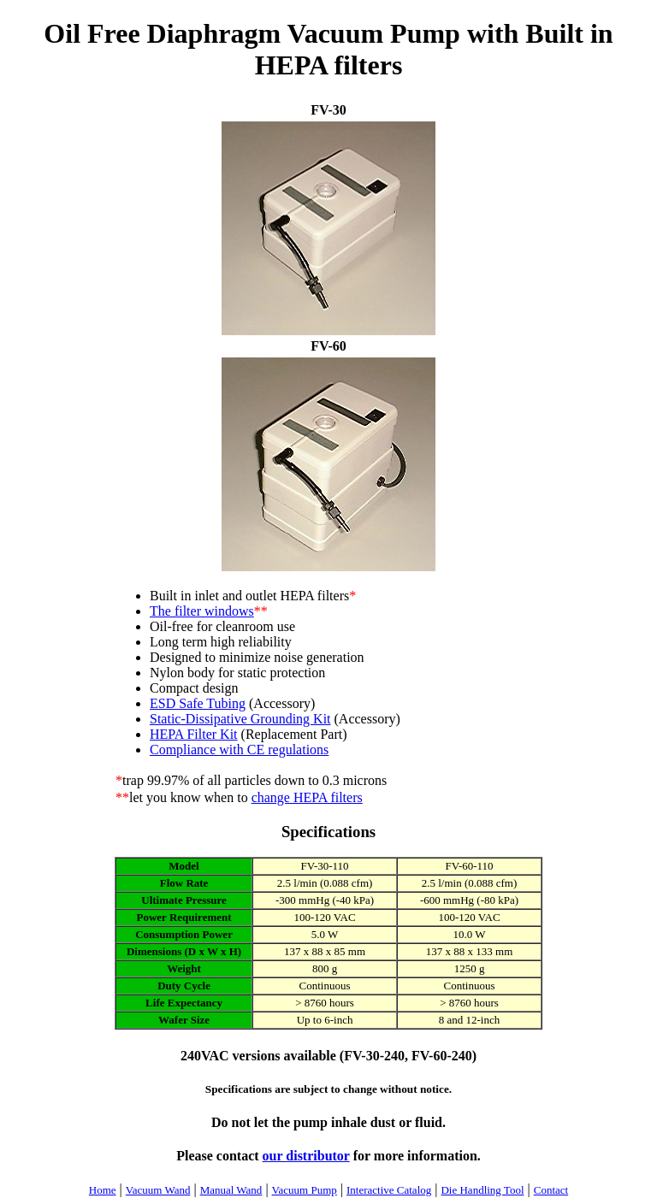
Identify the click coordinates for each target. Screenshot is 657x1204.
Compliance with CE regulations (239, 749)
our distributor (306, 1155)
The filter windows (202, 611)
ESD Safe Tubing (198, 703)
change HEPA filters (307, 797)
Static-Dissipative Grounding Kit (240, 718)
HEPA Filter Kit (194, 734)
